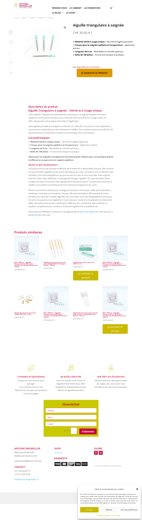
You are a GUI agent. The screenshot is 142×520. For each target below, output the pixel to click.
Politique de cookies (103, 515)
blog (36, 215)
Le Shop (72, 12)
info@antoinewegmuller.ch (26, 479)
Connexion (58, 453)
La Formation (92, 7)
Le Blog (58, 12)
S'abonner (88, 431)
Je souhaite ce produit (94, 72)
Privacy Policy (115, 515)
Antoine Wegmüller (90, 211)
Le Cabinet (76, 7)
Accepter (89, 509)
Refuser (109, 509)
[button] (137, 489)
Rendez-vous (59, 7)
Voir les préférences (129, 509)
